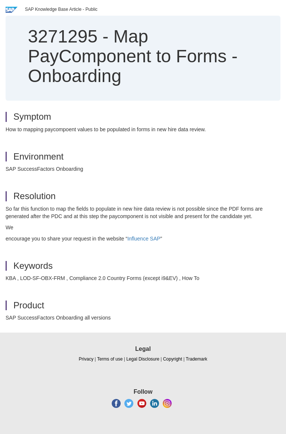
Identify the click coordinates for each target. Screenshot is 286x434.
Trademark (196, 359)
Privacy (86, 359)
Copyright (172, 359)
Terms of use (110, 359)
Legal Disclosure (142, 359)
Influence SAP (144, 239)
